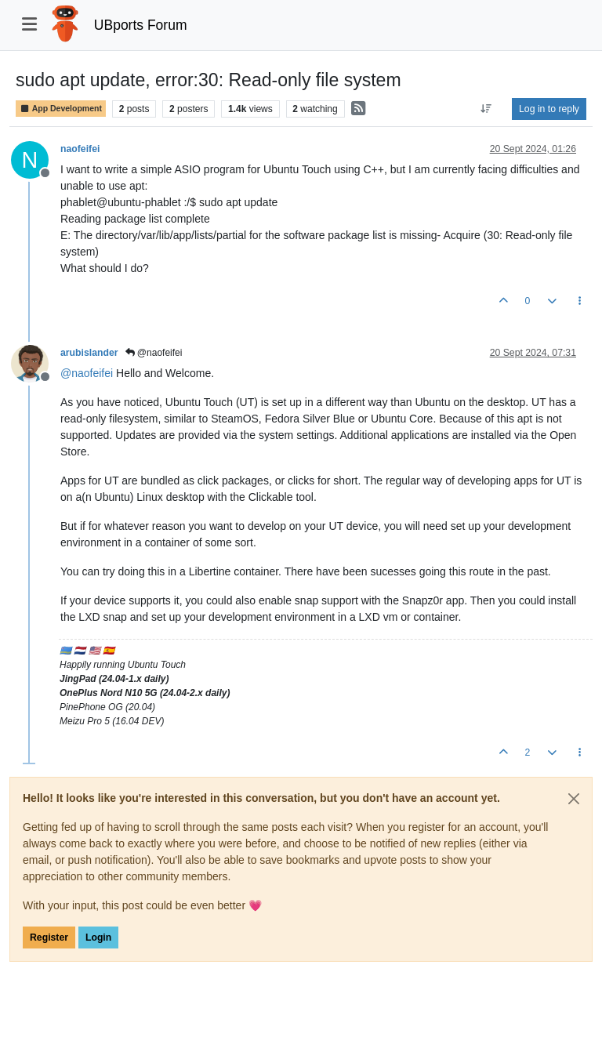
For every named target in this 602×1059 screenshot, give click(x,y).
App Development (61, 108)
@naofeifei (154, 352)
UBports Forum (140, 25)
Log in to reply (549, 108)
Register (49, 937)
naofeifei (80, 148)
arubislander (89, 352)
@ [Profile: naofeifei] (86, 373)
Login (98, 937)
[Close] (574, 799)
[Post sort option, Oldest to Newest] (486, 109)
